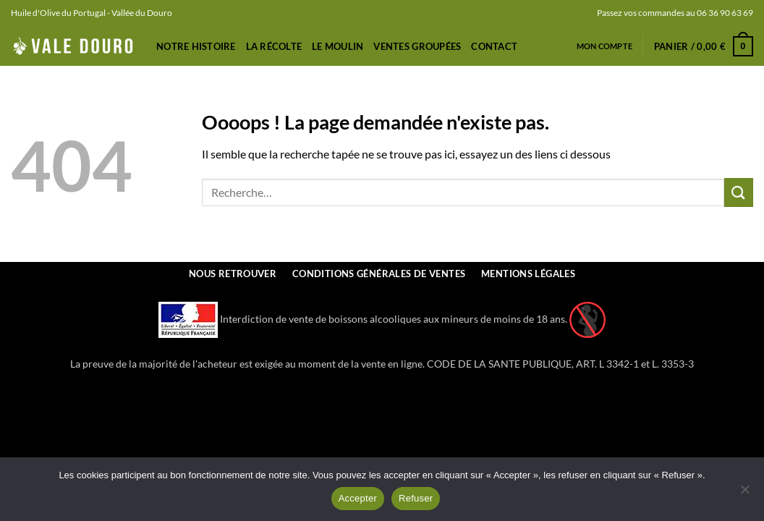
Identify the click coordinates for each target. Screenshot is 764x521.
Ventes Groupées (417, 46)
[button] (703, 46)
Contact (494, 46)
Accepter (358, 498)
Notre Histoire (196, 46)
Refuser (416, 498)
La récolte (274, 46)
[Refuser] (744, 493)
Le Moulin (337, 46)
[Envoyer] (738, 192)
